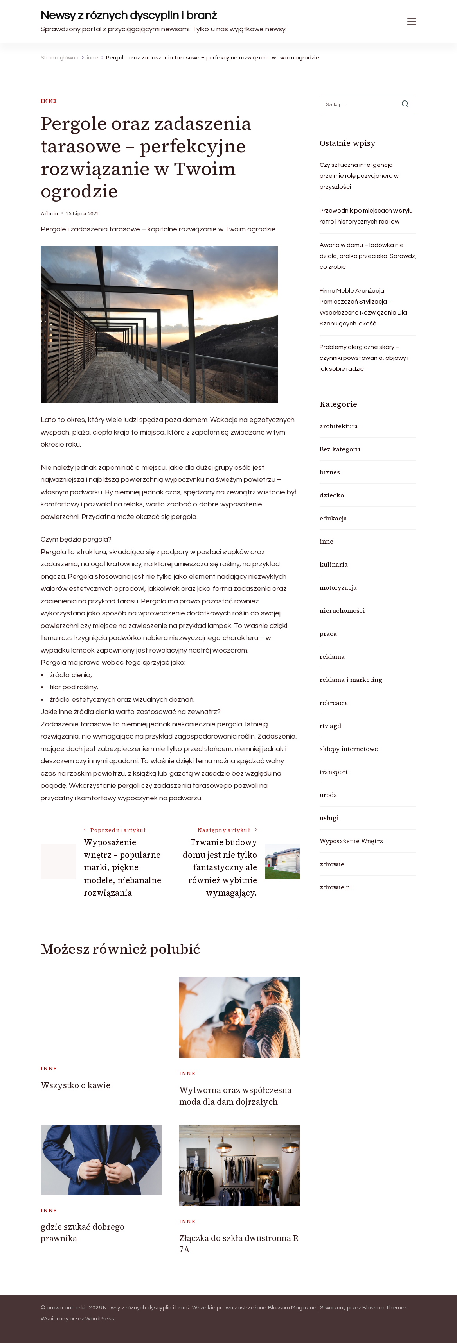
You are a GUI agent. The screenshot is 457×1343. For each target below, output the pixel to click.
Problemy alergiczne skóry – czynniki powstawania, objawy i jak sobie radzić (364, 358)
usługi (329, 818)
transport (334, 771)
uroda (328, 794)
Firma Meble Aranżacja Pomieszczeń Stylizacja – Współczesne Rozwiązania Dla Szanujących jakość (363, 307)
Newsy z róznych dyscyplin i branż (129, 15)
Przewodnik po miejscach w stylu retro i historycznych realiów (366, 216)
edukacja (333, 518)
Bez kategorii (340, 449)
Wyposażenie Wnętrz (351, 841)
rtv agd (330, 725)
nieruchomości (342, 610)
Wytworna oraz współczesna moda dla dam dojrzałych (235, 1095)
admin (49, 213)
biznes (330, 472)
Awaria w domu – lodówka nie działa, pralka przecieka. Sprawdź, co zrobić (368, 256)
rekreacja (334, 702)
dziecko (332, 495)
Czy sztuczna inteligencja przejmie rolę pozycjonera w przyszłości (359, 176)
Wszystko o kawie (75, 1085)
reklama (332, 656)
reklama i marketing (351, 679)
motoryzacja (338, 587)
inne (49, 101)
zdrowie (332, 864)
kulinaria (334, 564)
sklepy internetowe (349, 748)
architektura (339, 426)
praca (328, 633)
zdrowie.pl (336, 887)
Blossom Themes (385, 1308)
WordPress (99, 1319)
